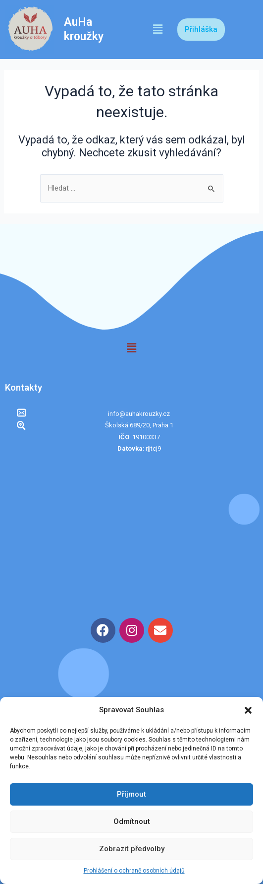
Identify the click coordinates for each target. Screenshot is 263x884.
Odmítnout (131, 821)
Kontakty (23, 387)
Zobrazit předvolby (131, 848)
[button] (248, 710)
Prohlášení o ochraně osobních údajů (134, 870)
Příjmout (131, 794)
